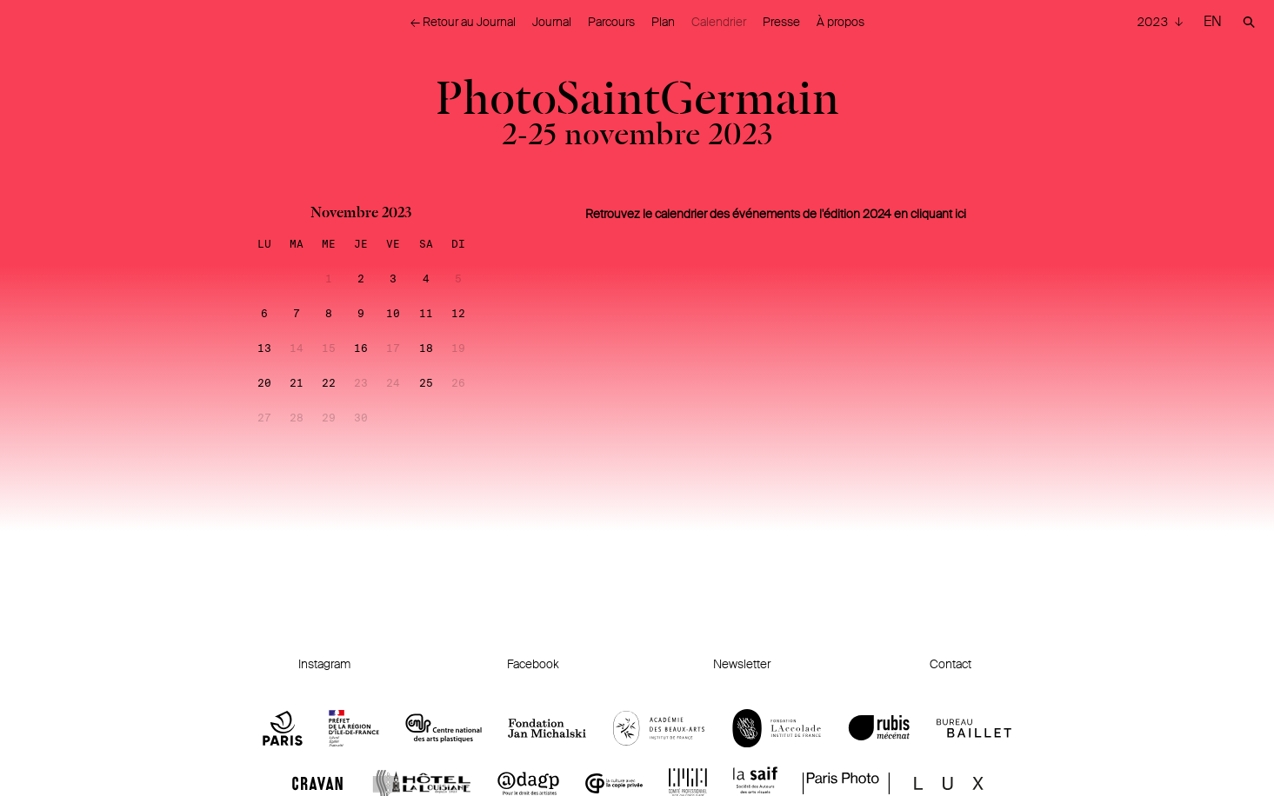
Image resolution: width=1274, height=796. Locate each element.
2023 (1154, 22)
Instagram (324, 664)
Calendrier (718, 22)
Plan (663, 22)
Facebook (533, 664)
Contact (950, 664)
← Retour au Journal (463, 22)
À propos (840, 22)
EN (1213, 21)
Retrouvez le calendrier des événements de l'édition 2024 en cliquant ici (775, 214)
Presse (781, 22)
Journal (551, 22)
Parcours (611, 22)
